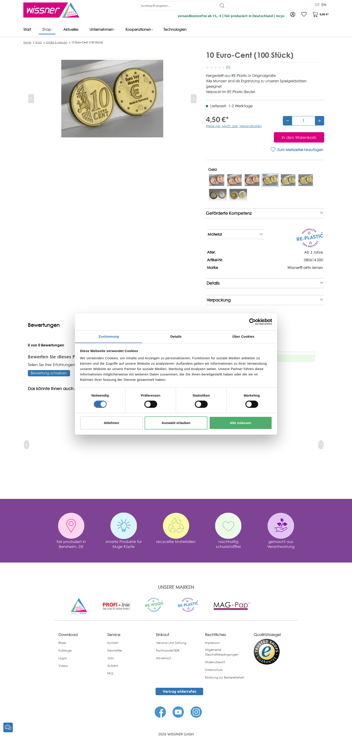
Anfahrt (112, 666)
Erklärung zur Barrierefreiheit (224, 677)
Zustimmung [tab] (109, 336)
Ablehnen (111, 423)
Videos (63, 666)
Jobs (110, 658)
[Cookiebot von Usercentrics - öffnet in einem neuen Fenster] (252, 321)
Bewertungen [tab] (43, 325)
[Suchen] (222, 5)
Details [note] (265, 283)
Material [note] (235, 234)
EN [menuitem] (323, 4)
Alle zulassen (240, 423)
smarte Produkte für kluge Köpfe (124, 544)
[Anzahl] (303, 120)
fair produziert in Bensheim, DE (71, 544)
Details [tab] (176, 336)
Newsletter (114, 650)
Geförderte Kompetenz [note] (264, 213)
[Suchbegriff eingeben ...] (177, 5)
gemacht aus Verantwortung (280, 544)
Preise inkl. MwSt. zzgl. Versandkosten (234, 126)
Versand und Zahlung (171, 643)
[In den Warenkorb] (299, 137)
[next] (321, 444)
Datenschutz (213, 670)
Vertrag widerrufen (179, 691)
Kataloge (65, 650)
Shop (38, 42)
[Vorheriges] (31, 98)
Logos (62, 658)
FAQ (110, 673)
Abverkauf (163, 658)
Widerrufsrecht (215, 662)
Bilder (62, 643)
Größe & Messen (56, 42)
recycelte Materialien (176, 541)
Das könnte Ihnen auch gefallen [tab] (59, 388)
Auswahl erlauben (176, 423)
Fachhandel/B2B (167, 650)
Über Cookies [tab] (243, 336)
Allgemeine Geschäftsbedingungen (221, 652)
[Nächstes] (193, 98)
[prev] (26, 444)
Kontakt (112, 643)
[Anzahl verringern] (287, 120)
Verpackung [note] (265, 300)
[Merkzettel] (304, 14)
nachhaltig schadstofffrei (228, 544)
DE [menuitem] (317, 4)
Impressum (212, 643)
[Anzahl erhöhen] (319, 120)
